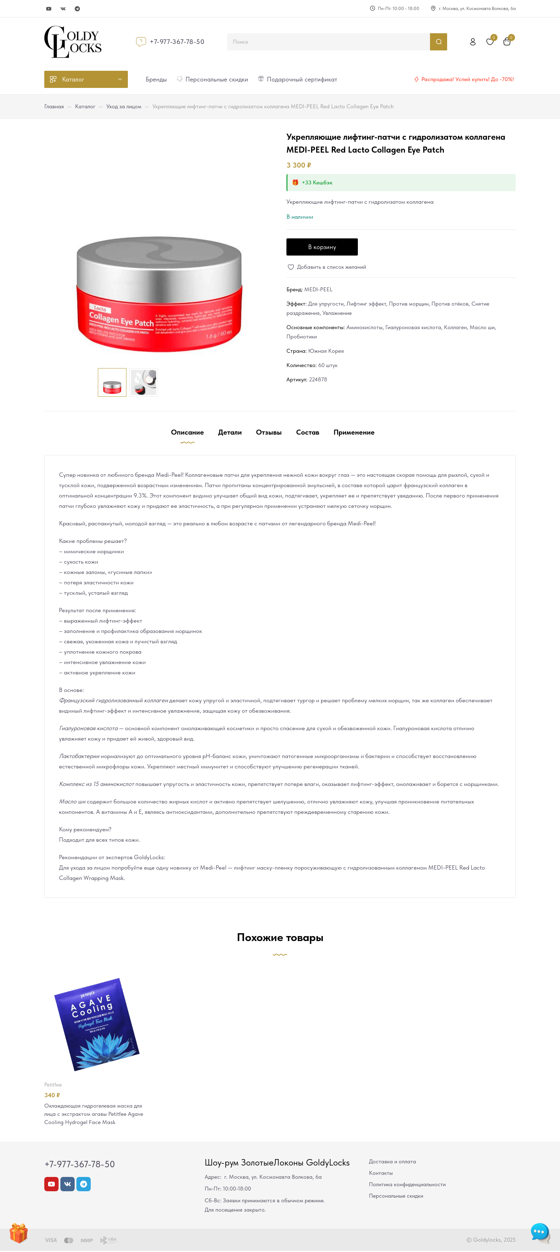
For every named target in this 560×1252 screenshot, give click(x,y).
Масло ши (482, 327)
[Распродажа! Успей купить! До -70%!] (416, 79)
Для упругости (326, 303)
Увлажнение (337, 313)
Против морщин (409, 303)
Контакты (381, 1174)
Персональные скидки (396, 1196)
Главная (54, 106)
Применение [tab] (354, 432)
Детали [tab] (230, 432)
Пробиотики (301, 336)
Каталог (85, 106)
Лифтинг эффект (366, 303)
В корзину (322, 247)
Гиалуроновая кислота (413, 327)
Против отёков (450, 303)
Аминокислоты (364, 327)
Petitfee (53, 1085)
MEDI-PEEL (318, 289)
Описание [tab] (187, 432)
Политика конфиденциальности (407, 1185)
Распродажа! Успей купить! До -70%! (467, 79)
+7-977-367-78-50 (177, 42)
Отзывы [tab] (269, 432)
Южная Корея (326, 350)
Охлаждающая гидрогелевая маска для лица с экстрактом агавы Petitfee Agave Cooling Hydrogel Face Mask (96, 1114)
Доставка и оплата (392, 1162)
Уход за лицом (123, 106)
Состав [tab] (307, 432)
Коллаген (455, 327)
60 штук (328, 365)
